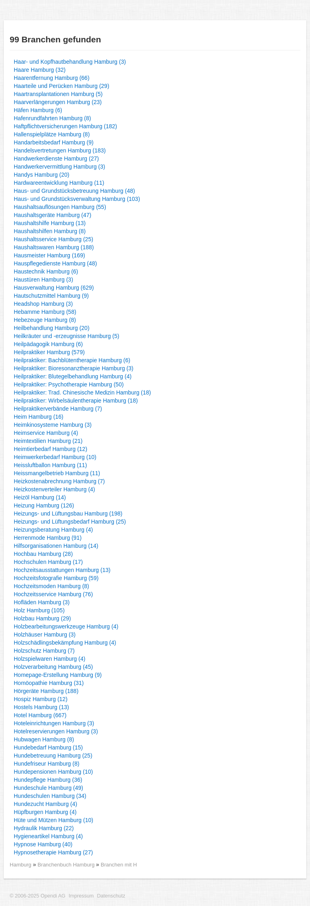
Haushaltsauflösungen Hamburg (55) (60, 207)
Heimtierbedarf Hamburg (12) (50, 449)
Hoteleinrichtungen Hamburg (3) (54, 723)
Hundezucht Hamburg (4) (45, 804)
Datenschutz (111, 896)
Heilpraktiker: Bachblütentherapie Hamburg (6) (72, 360)
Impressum (81, 896)
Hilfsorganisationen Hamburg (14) (56, 546)
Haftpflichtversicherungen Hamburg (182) (65, 126)
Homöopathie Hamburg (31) (49, 683)
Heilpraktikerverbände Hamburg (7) (58, 408)
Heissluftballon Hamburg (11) (50, 465)
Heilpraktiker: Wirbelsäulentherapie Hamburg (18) (76, 400)
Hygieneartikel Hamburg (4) (48, 836)
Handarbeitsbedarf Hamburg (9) (54, 142)
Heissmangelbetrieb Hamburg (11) (57, 473)
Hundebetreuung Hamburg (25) (53, 755)
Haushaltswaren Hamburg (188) (54, 247)
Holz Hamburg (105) (39, 610)
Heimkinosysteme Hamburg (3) (53, 425)
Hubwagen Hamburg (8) (44, 739)
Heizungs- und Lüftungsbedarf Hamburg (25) (70, 521)
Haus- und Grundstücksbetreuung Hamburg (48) (74, 191)
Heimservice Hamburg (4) (46, 433)
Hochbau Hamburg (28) (43, 554)
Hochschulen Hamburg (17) (48, 562)
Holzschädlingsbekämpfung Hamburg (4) (65, 642)
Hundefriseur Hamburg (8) (47, 763)
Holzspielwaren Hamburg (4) (49, 658)
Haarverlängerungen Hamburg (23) (58, 102)
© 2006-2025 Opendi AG (37, 896)
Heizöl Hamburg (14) (40, 497)
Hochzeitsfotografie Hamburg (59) (56, 578)
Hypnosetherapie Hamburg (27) (53, 852)
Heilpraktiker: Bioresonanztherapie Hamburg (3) (73, 368)
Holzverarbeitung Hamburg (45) (53, 667)
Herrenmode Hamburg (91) (48, 537)
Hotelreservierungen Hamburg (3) (56, 731)
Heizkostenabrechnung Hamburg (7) (59, 481)
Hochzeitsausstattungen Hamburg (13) (62, 570)
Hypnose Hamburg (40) (43, 844)
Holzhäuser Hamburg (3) (44, 634)
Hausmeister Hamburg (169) (49, 255)
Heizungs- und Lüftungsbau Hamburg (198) (68, 513)
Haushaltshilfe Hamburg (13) (50, 223)
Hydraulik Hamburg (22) (44, 828)
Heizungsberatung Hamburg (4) (53, 529)
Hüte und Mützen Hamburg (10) (53, 820)
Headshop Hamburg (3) (43, 304)
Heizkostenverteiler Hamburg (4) (54, 489)
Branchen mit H (119, 865)
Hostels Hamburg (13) (41, 707)
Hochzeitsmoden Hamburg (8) (51, 586)
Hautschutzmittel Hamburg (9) (51, 295)
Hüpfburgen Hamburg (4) (45, 812)
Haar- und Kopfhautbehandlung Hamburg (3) (70, 61)
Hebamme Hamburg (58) (45, 312)
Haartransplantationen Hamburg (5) (58, 94)
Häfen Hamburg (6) (38, 110)
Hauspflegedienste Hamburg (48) (55, 263)
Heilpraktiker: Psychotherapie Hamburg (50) (69, 384)
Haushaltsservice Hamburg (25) (53, 239)
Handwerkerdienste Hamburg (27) (56, 158)
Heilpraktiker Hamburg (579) (49, 352)
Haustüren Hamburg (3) (43, 279)
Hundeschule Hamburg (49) (48, 788)
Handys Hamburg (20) (41, 174)
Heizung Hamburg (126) (44, 505)
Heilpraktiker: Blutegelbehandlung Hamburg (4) (73, 376)
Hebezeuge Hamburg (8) (45, 320)
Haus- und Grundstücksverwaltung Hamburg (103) (77, 199)
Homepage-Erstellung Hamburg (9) (58, 675)
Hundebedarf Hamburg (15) (48, 747)
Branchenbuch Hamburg (67, 865)
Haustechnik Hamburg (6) (46, 271)
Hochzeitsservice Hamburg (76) (53, 594)
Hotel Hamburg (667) (40, 715)
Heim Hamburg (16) (38, 416)
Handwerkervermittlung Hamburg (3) (59, 166)
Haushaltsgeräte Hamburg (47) (52, 215)
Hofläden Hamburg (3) (42, 602)
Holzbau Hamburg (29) (42, 618)
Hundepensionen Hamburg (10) (53, 771)
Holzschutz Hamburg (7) (44, 650)
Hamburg (20, 865)
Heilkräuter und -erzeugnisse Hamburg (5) (66, 336)
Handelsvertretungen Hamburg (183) (60, 150)
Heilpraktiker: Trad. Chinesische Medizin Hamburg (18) (82, 392)
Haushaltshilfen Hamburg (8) (50, 231)
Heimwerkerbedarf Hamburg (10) (55, 457)
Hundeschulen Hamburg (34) (50, 796)
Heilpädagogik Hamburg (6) (48, 344)
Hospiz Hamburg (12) (40, 699)
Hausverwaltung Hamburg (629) (54, 287)
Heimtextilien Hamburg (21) (48, 441)
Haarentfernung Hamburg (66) (52, 78)
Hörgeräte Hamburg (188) (46, 691)
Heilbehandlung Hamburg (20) (52, 328)
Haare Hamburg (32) (39, 70)
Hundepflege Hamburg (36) (48, 780)
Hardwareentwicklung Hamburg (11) (59, 183)
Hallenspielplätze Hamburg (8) (52, 134)
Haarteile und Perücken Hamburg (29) (61, 86)
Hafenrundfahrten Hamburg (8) (52, 118)
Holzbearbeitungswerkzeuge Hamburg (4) (66, 626)
